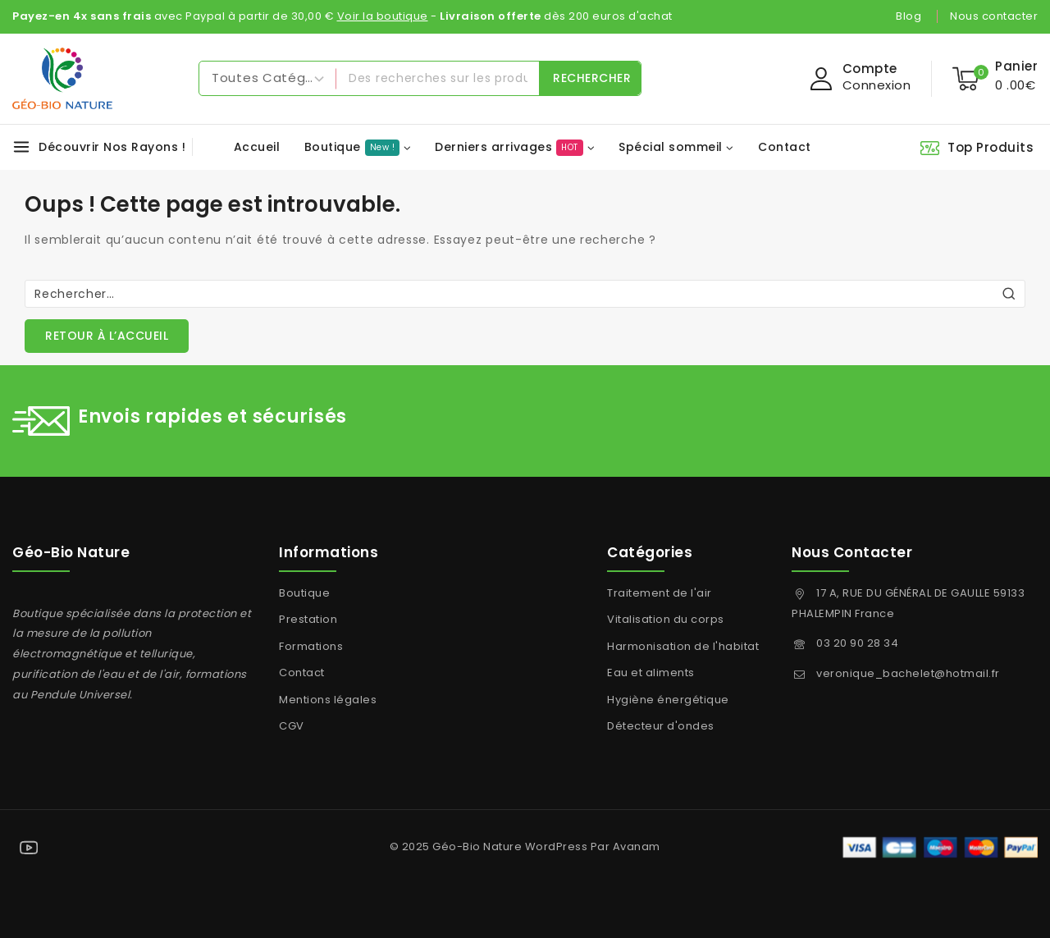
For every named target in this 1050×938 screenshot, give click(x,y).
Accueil (257, 147)
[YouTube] (29, 847)
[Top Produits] (979, 147)
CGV (291, 726)
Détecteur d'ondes (660, 726)
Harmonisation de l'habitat (683, 646)
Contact (784, 147)
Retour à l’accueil (106, 335)
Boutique (304, 593)
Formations (311, 646)
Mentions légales (328, 699)
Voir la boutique (382, 16)
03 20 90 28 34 (857, 643)
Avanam (636, 846)
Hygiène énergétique (668, 699)
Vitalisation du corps (665, 619)
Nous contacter (994, 16)
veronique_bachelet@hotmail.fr (908, 673)
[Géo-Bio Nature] (62, 78)
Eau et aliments (651, 672)
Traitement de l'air (659, 593)
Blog (908, 16)
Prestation (308, 619)
